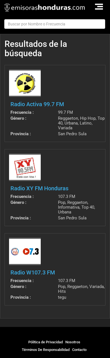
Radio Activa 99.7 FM (37, 104)
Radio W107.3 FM (32, 272)
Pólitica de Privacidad (45, 342)
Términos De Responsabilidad (46, 350)
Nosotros (72, 342)
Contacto (79, 350)
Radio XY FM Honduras (39, 188)
